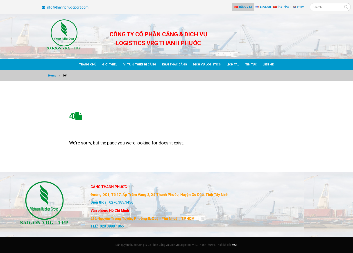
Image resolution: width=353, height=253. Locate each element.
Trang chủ (87, 64)
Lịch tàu (233, 64)
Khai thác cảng (174, 64)
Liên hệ (268, 64)
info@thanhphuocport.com (65, 7)
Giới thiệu (110, 64)
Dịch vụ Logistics (207, 64)
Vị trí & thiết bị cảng (139, 64)
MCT (235, 244)
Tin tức (251, 64)
